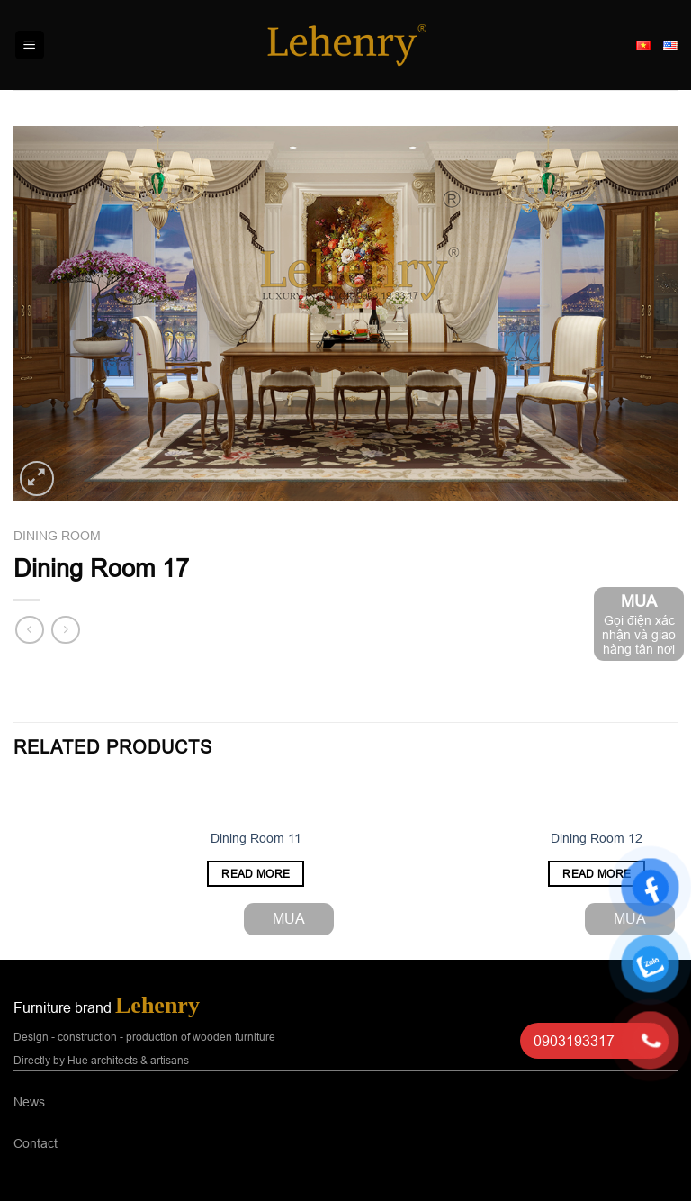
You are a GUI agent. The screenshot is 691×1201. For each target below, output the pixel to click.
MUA (289, 918)
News (29, 1102)
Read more (255, 873)
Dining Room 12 (596, 838)
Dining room (57, 535)
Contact (35, 1143)
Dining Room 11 (256, 838)
